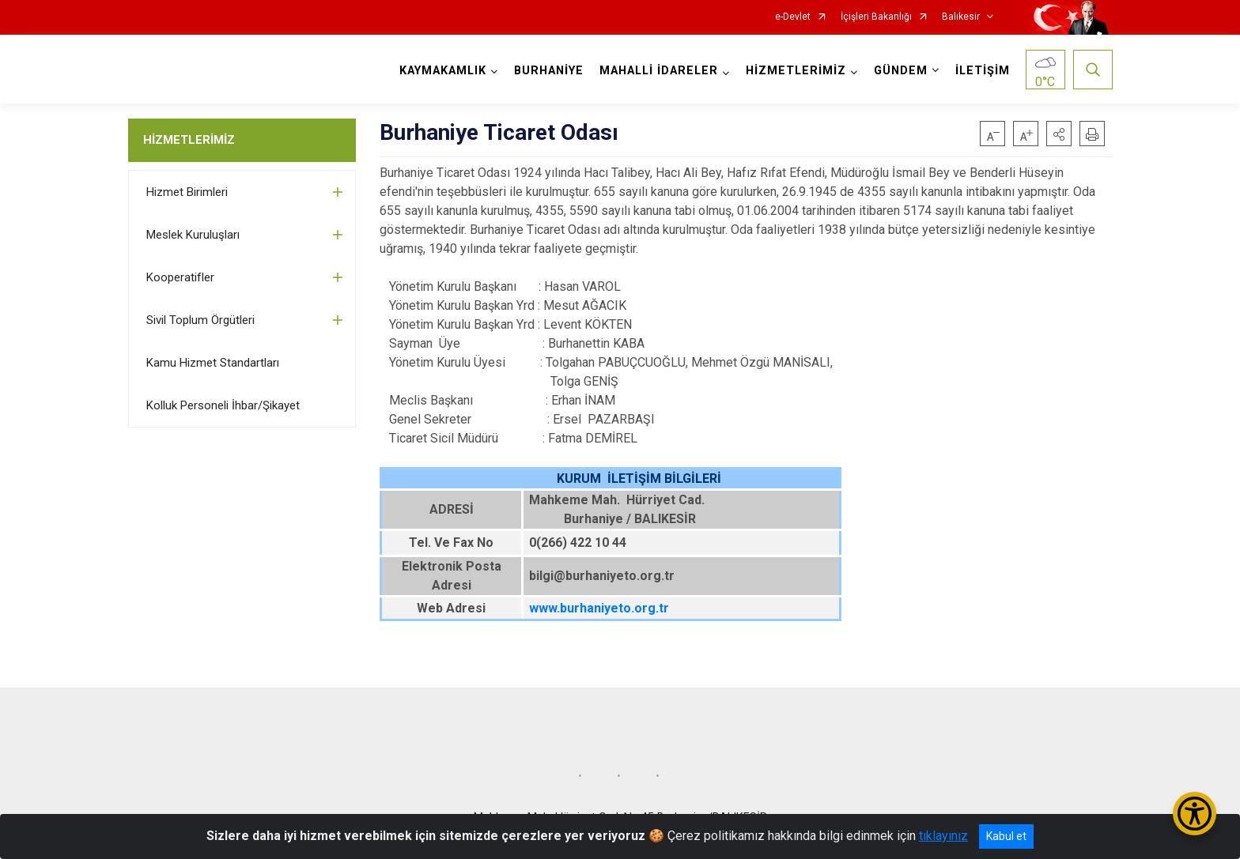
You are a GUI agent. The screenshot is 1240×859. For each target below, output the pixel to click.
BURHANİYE (549, 70)
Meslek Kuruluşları (193, 235)
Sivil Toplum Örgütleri (200, 320)
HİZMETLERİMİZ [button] (796, 70)
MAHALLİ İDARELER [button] (658, 70)
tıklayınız (943, 835)
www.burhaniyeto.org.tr (599, 608)
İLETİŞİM (982, 70)
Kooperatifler (180, 277)
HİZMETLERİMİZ (189, 140)
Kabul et (1006, 836)
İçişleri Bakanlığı (876, 17)
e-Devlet (793, 17)
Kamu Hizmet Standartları (212, 363)
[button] (1059, 133)
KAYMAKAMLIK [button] (442, 70)
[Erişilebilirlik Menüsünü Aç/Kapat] (1194, 813)
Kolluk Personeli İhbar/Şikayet (223, 405)
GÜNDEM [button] (901, 70)
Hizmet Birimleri (187, 192)
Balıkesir (961, 17)
